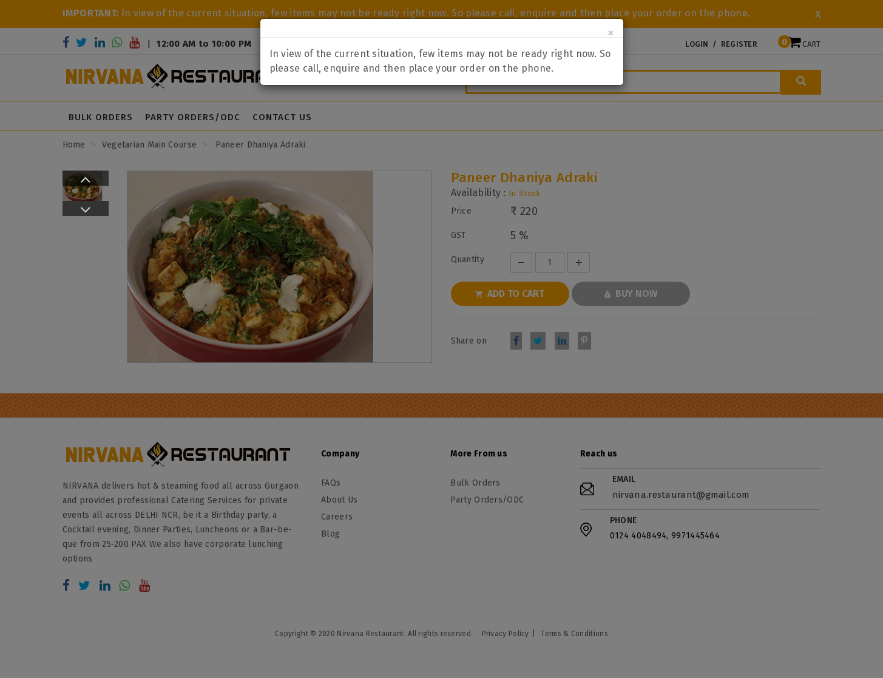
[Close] (610, 33)
